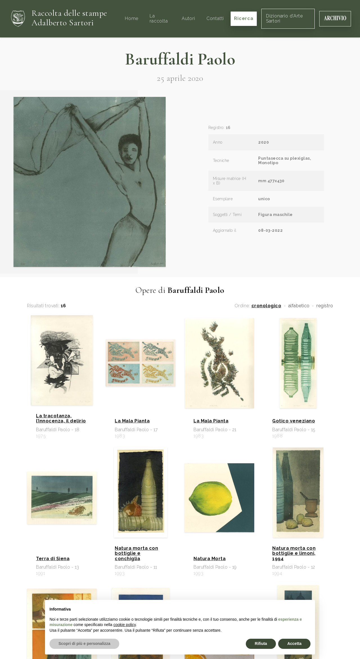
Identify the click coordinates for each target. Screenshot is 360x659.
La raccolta (159, 18)
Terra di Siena (52, 558)
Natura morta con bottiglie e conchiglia (136, 553)
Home (131, 18)
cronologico (266, 305)
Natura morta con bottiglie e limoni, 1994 (294, 553)
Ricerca (243, 18)
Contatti (215, 18)
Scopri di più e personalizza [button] (84, 643)
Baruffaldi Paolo (180, 59)
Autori (188, 18)
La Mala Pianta (132, 421)
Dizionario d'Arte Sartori (284, 18)
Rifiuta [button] (261, 643)
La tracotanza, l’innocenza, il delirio (61, 418)
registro (324, 305)
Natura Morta (210, 558)
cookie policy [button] (124, 624)
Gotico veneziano (293, 421)
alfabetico (299, 305)
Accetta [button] (294, 643)
